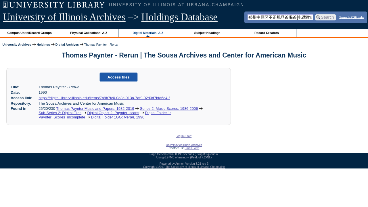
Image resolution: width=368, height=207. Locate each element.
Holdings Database (179, 17)
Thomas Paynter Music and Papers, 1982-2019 (95, 108)
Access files (119, 77)
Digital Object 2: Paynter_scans (113, 113)
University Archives (16, 44)
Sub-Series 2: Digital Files (60, 113)
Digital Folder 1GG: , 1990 (117, 117)
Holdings (43, 44)
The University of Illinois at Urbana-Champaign (195, 166)
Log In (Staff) (184, 136)
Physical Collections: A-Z (88, 32)
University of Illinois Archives (64, 17)
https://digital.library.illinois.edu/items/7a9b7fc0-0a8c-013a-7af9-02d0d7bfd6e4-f (104, 98)
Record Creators (266, 32)
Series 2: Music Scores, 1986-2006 (169, 108)
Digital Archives (67, 44)
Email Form (192, 148)
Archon (180, 163)
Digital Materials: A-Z (148, 32)
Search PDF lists (351, 17)
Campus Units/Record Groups (29, 32)
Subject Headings (207, 32)
